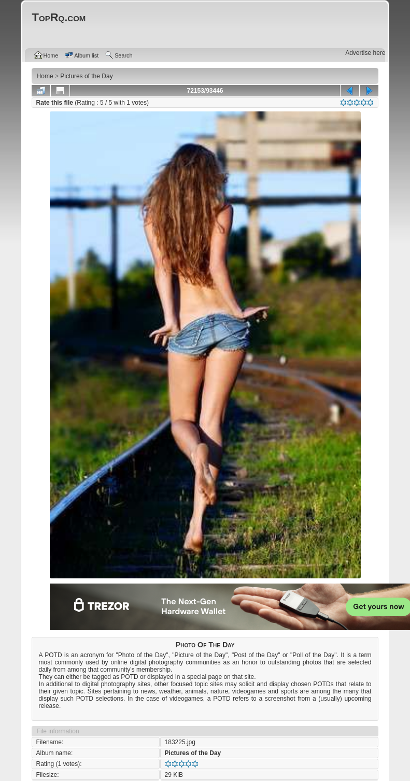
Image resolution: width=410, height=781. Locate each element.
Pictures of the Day (193, 753)
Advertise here (365, 52)
